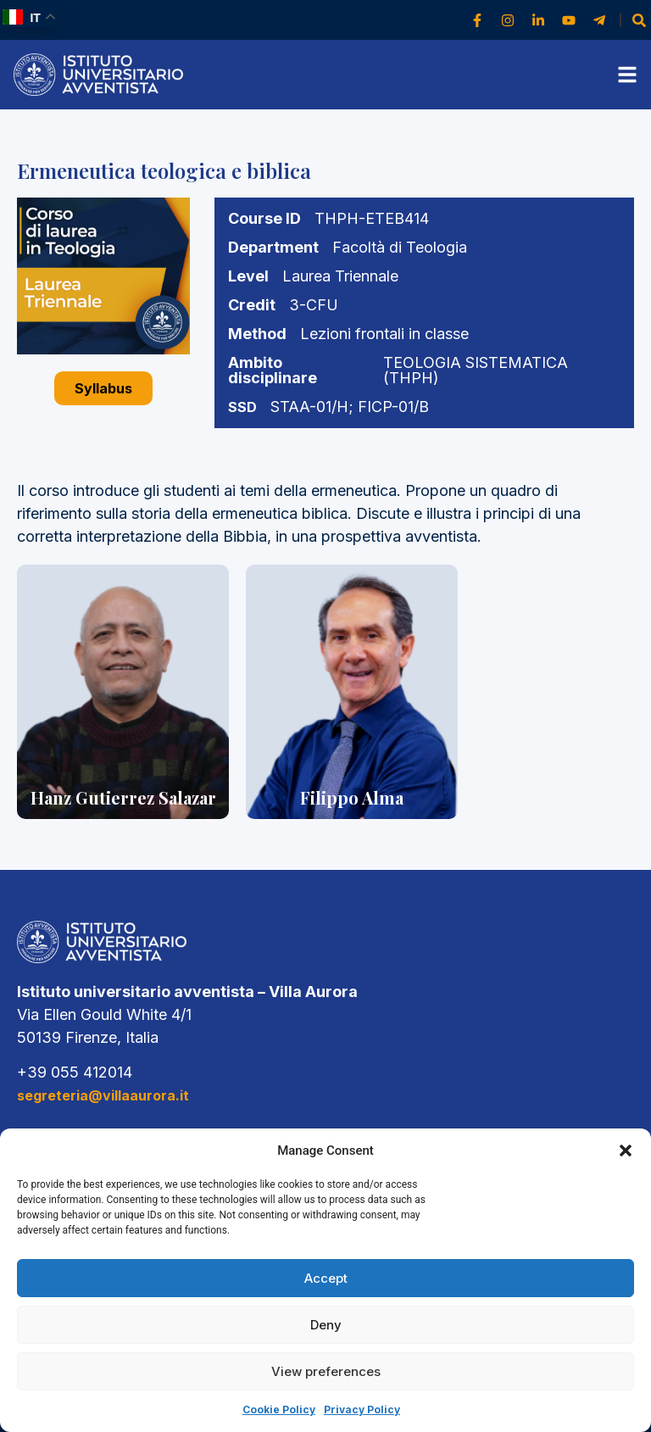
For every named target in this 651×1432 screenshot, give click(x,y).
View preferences (326, 1371)
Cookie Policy (278, 1409)
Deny (326, 1325)
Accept (326, 1278)
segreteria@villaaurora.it (103, 1095)
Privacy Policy (362, 1409)
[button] (625, 1150)
